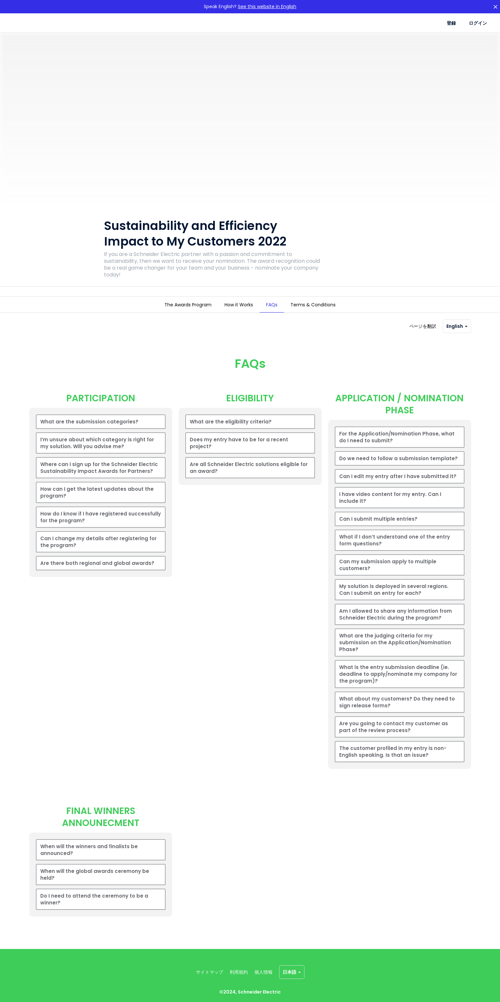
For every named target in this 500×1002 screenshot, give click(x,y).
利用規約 (239, 972)
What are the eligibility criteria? (231, 430)
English (457, 335)
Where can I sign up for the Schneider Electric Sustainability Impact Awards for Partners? (99, 477)
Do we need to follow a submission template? (398, 467)
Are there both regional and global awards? (97, 572)
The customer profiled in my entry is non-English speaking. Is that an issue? (392, 761)
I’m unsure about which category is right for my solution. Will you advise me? (97, 452)
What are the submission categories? (89, 430)
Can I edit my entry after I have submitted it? (397, 485)
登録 (451, 23)
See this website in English (267, 6)
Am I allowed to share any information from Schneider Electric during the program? (395, 623)
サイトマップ (209, 972)
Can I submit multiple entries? (378, 528)
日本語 (292, 972)
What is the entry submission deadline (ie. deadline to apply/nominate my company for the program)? (398, 683)
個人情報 (263, 972)
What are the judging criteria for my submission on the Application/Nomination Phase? (395, 651)
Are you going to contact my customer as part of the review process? (393, 736)
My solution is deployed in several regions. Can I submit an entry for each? (393, 599)
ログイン (478, 23)
